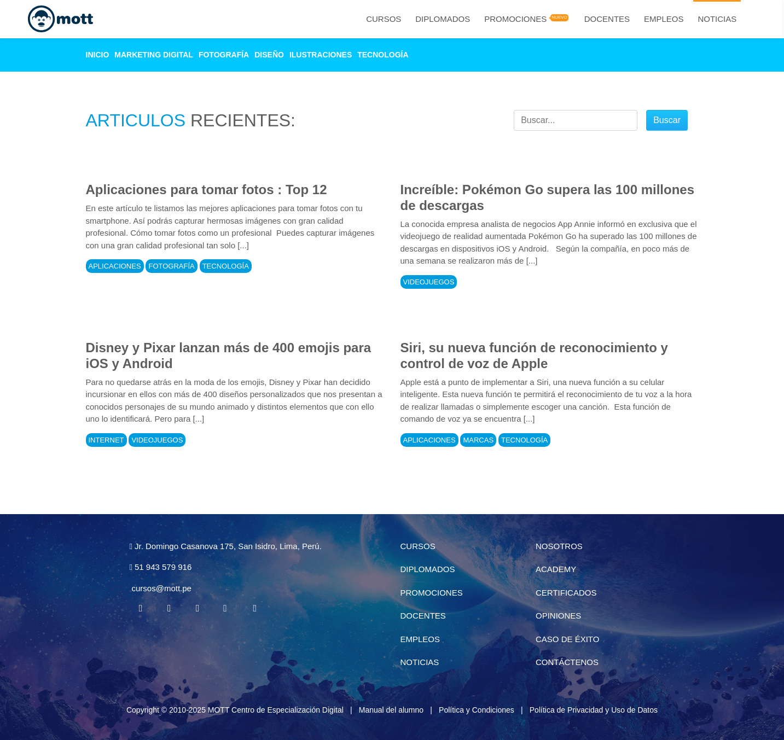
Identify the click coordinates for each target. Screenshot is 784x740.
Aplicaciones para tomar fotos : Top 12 (206, 189)
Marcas (478, 440)
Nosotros (559, 546)
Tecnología (382, 54)
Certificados (566, 592)
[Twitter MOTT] (169, 608)
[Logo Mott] (60, 19)
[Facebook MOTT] (141, 608)
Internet (106, 440)
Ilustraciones (320, 54)
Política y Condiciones (476, 710)
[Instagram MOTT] (254, 608)
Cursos (383, 19)
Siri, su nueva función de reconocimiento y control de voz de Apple (534, 355)
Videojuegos (429, 282)
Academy (556, 569)
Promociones (515, 19)
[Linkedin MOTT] (197, 608)
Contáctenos (567, 662)
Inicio (97, 54)
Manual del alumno (391, 710)
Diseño (269, 54)
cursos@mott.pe (161, 588)
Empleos (664, 19)
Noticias (717, 19)
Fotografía (224, 54)
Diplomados (442, 19)
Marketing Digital (153, 54)
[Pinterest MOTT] (226, 608)
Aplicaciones (115, 266)
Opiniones (558, 615)
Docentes (607, 19)
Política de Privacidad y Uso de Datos (594, 710)
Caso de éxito (567, 639)
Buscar (667, 120)
